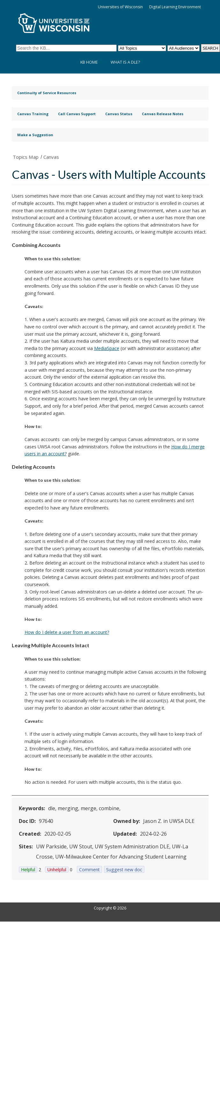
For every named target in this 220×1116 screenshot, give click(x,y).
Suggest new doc (124, 870)
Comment (89, 870)
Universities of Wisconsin (120, 7)
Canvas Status (118, 113)
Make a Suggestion (35, 134)
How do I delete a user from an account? (67, 632)
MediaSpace (106, 348)
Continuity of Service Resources (46, 92)
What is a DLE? (125, 62)
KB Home (89, 62)
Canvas (51, 157)
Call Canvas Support (77, 113)
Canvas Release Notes (162, 113)
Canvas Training (32, 113)
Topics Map (26, 157)
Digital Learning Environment (175, 7)
